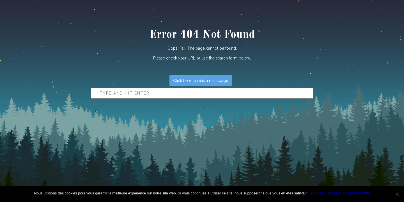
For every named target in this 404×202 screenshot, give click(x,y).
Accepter (317, 193)
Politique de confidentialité (349, 193)
